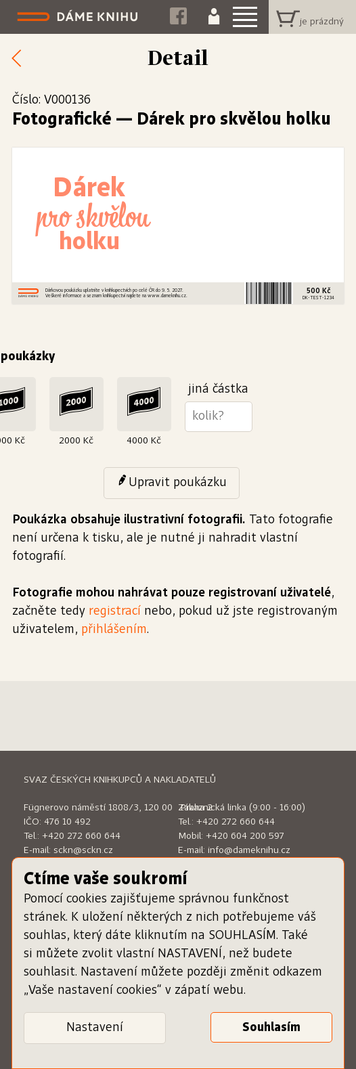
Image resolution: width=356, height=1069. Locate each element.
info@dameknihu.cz (249, 850)
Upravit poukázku (178, 483)
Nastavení (94, 1028)
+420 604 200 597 (245, 836)
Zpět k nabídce (20, 59)
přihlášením (114, 630)
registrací (115, 611)
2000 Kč (76, 440)
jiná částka (218, 389)
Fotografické (62, 120)
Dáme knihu (79, 17)
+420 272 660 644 (81, 836)
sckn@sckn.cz (83, 850)
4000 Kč (144, 440)
